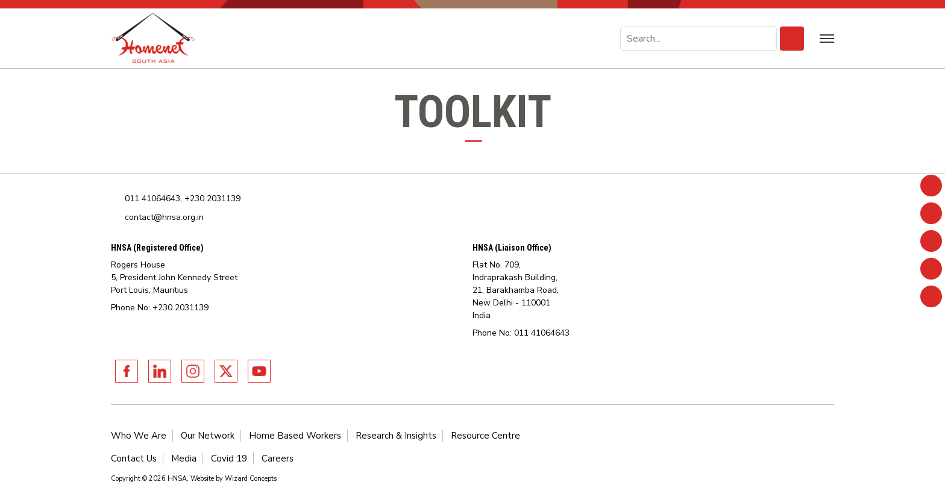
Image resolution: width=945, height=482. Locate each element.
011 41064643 (152, 198)
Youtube (259, 371)
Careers (278, 458)
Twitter (226, 371)
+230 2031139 (212, 198)
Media (183, 458)
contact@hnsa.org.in (164, 217)
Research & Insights (396, 436)
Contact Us (134, 458)
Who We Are (138, 436)
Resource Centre (485, 436)
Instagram (192, 371)
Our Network (207, 436)
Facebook (126, 371)
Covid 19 (229, 458)
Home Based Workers (295, 436)
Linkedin (159, 371)
